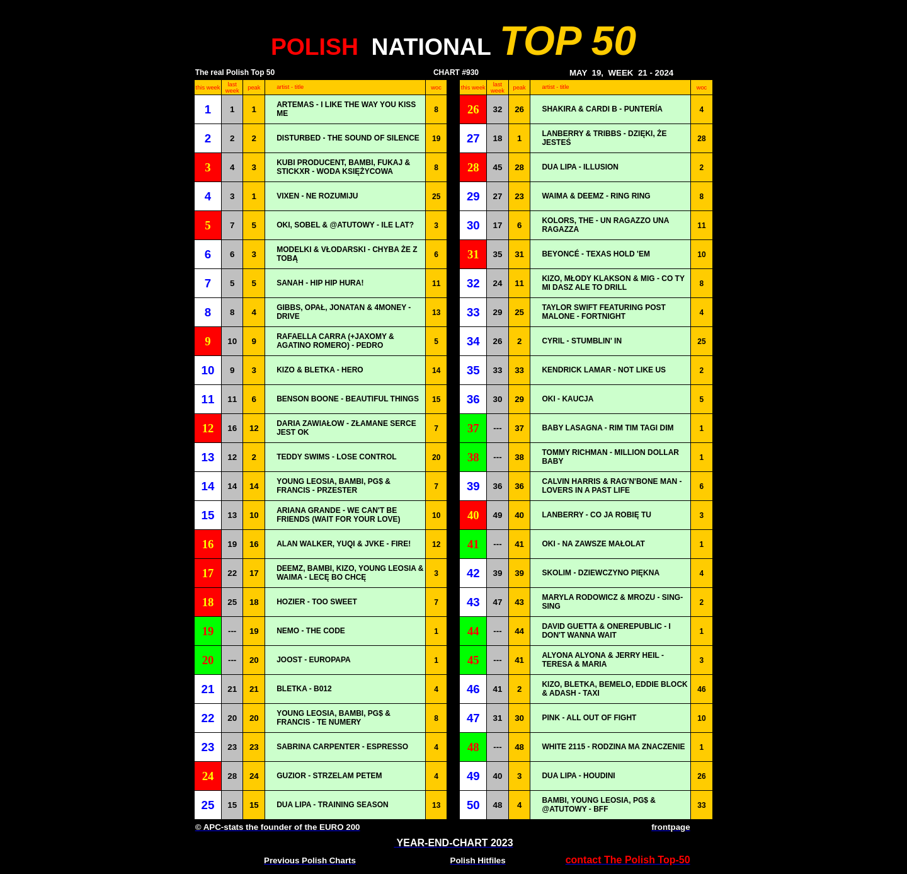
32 (498, 109)
